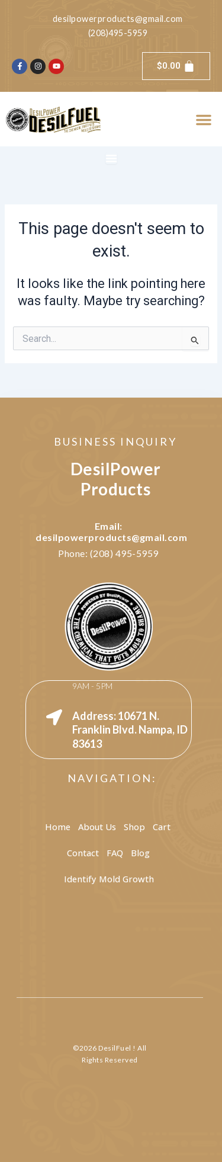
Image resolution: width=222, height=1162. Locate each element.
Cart (161, 827)
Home (57, 827)
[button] (203, 119)
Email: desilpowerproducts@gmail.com (111, 531)
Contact (83, 853)
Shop (134, 827)
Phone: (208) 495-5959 (108, 553)
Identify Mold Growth (109, 879)
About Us (97, 827)
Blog (140, 853)
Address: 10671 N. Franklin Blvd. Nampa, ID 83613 (130, 729)
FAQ (115, 853)
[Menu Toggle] (111, 158)
